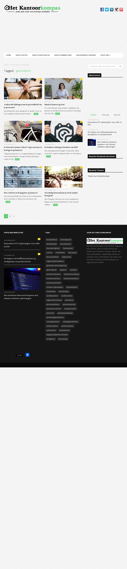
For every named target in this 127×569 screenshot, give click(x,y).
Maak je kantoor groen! (55, 104)
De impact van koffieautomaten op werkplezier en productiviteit (20, 260)
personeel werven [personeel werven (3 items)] (54, 309)
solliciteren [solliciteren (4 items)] (51, 330)
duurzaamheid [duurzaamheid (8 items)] (52, 257)
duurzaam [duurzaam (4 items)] (72, 253)
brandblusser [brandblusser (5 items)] (65, 244)
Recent (93, 115)
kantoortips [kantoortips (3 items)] (63, 291)
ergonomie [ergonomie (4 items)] (66, 257)
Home (8, 55)
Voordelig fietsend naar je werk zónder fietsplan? (61, 194)
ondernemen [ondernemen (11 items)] (67, 296)
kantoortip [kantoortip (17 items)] (51, 291)
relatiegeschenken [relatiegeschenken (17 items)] (70, 322)
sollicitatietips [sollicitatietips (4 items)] (67, 326)
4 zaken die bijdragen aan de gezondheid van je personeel (23, 106)
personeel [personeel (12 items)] (69, 300)
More (36, 114)
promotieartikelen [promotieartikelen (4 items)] (65, 313)
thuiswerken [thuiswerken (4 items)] (64, 330)
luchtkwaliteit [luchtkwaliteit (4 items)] (52, 296)
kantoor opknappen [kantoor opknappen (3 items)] (55, 287)
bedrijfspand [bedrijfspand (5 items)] (66, 240)
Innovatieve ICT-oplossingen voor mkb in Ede (22, 245)
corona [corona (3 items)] (49, 253)
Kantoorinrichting (63, 55)
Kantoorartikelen (41, 55)
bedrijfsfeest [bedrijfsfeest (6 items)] (52, 240)
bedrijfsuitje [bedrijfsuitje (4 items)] (52, 244)
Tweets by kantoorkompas (98, 176)
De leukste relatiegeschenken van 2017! (61, 147)
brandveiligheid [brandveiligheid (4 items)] (53, 248)
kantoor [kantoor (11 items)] (73, 270)
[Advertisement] (63, 35)
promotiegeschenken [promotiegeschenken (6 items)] (55, 317)
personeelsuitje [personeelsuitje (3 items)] (69, 304)
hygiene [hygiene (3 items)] (63, 270)
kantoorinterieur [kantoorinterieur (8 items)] (53, 279)
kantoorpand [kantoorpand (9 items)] (71, 287)
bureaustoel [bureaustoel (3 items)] (68, 248)
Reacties (117, 115)
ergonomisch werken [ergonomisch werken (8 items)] (55, 261)
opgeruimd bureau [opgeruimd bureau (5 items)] (54, 300)
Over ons (104, 55)
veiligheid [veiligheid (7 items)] (51, 339)
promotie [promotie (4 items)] (50, 313)
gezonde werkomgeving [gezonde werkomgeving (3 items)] (56, 266)
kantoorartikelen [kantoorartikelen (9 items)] (53, 274)
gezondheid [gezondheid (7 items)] (51, 270)
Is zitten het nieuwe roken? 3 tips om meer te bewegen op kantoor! (23, 148)
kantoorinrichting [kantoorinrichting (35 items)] (71, 274)
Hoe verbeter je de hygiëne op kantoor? (21, 193)
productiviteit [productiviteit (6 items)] (70, 309)
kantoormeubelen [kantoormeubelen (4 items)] (71, 279)
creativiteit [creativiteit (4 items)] (60, 253)
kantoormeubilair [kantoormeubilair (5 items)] (54, 283)
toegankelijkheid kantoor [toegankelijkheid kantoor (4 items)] (57, 335)
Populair (105, 115)
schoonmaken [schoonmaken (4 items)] (52, 326)
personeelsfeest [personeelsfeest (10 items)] (53, 304)
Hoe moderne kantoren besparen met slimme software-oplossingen (107, 144)
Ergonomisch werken (86, 55)
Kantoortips (22, 55)
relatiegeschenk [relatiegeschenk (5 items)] (53, 322)
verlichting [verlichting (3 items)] (62, 339)
